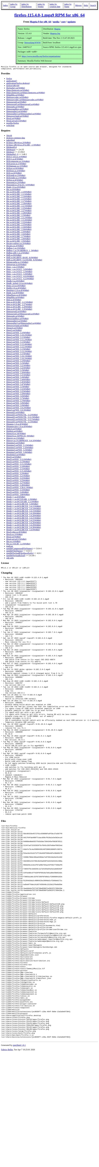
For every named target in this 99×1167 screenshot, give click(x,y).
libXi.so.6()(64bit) (14, 174)
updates (71, 21)
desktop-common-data (15, 139)
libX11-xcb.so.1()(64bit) (16, 157)
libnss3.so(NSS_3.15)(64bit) (18, 354)
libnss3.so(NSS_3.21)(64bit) (18, 366)
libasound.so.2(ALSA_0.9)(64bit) (20, 185)
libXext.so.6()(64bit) (15, 169)
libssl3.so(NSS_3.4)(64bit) (17, 493)
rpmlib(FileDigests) (14, 552)
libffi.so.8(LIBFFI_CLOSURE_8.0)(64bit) (24, 261)
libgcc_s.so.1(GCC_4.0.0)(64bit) (20, 277)
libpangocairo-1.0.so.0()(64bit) (19, 427)
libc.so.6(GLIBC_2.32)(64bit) (18, 223)
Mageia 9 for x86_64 (40, 21)
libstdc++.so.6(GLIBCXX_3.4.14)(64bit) (23, 509)
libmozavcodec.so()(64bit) (17, 98)
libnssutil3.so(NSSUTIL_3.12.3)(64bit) (22, 418)
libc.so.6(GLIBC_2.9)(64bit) (18, 242)
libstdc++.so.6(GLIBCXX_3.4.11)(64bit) (23, 507)
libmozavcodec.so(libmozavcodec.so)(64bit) (24, 100)
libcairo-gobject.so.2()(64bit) (18, 244)
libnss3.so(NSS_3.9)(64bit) (17, 406)
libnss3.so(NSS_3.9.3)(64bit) (18, 411)
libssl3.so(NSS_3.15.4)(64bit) (18, 472)
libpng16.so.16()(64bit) (16, 434)
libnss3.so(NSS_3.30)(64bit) (18, 373)
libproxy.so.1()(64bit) (15, 439)
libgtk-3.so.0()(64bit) (15, 293)
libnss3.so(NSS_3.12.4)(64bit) (19, 345)
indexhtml (10, 141)
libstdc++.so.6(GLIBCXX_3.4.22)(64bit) (23, 521)
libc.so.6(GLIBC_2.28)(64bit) (18, 214)
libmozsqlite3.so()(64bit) (16, 112)
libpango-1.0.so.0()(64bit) (17, 425)
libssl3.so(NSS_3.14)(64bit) (18, 467)
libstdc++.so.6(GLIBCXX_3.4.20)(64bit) (23, 516)
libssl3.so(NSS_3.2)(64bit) (17, 474)
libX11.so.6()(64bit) (14, 160)
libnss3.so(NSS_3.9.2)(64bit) (18, 408)
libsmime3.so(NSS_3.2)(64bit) (19, 451)
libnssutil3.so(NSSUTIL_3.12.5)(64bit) (22, 420)
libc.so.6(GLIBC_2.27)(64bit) (18, 211)
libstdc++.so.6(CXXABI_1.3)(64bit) (21, 500)
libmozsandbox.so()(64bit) (17, 110)
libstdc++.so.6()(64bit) (15, 498)
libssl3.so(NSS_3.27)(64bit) (18, 483)
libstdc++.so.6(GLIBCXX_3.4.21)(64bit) (23, 519)
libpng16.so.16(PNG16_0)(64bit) (20, 437)
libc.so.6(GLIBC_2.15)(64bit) (18, 200)
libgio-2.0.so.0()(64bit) (16, 286)
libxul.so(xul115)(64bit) (16, 121)
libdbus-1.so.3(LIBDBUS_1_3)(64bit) (22, 251)
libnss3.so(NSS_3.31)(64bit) (18, 376)
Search (93, 5)
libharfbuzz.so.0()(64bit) (16, 296)
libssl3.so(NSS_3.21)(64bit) (18, 476)
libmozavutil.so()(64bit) (16, 103)
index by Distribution (26, 5)
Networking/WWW (32, 42)
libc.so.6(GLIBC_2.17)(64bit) (18, 202)
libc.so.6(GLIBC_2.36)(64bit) (18, 230)
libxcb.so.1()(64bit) (14, 535)
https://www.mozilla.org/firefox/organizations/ (41, 56)
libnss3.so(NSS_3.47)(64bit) (18, 385)
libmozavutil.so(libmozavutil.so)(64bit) (22, 105)
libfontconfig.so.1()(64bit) (17, 263)
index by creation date (55, 5)
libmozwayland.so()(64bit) (17, 117)
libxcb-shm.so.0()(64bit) (16, 533)
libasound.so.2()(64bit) (16, 183)
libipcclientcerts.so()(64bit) (17, 91)
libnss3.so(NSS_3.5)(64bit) (17, 387)
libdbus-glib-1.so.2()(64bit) (17, 254)
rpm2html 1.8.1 (19, 1137)
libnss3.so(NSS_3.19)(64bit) (18, 361)
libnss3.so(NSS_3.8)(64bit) (17, 404)
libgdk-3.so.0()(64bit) (15, 282)
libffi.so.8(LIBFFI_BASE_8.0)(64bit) (22, 258)
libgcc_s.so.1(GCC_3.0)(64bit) (19, 270)
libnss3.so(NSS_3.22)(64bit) (18, 368)
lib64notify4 (11, 148)
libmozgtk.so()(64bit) (15, 107)
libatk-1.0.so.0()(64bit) (15, 188)
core (63, 21)
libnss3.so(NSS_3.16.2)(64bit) (19, 359)
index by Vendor (41, 5)
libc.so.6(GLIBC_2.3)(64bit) (18, 216)
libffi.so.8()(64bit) (13, 256)
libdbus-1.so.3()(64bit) (15, 249)
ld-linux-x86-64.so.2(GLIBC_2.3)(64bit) (23, 146)
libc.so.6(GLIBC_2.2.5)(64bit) (19, 207)
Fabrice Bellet (7, 1142)
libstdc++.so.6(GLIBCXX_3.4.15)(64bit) (23, 512)
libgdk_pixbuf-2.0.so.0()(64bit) (19, 284)
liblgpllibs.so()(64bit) (15, 96)
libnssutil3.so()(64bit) (15, 413)
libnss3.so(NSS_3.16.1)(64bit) (19, 357)
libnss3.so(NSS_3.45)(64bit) (18, 383)
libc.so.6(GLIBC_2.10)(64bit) (18, 193)
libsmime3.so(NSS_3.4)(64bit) (19, 453)
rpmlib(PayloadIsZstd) (15, 556)
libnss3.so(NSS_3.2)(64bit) (17, 364)
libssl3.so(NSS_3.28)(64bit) (18, 486)
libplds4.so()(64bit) (14, 432)
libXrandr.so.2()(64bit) (15, 176)
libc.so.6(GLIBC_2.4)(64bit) (18, 232)
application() (11, 82)
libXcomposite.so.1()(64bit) (18, 162)
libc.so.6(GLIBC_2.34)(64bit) (18, 228)
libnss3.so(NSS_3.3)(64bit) (17, 371)
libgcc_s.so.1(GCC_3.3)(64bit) (19, 272)
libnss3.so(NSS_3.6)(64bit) (17, 397)
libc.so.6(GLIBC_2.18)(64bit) (18, 204)
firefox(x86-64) (12, 86)
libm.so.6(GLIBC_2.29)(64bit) (19, 307)
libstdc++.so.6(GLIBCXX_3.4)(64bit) (22, 505)
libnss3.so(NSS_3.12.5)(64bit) (19, 347)
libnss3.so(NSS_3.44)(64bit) (18, 380)
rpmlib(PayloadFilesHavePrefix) (20, 554)
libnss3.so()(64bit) (14, 331)
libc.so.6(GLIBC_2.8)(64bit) (18, 239)
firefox (9, 79)
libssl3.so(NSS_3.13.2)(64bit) (18, 465)
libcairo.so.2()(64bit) (15, 246)
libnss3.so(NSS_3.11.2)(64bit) (19, 340)
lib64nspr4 (10, 150)
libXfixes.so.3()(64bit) (15, 171)
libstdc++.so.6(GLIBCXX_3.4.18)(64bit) (23, 514)
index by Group (13, 5)
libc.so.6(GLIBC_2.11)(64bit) (18, 195)
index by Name (68, 5)
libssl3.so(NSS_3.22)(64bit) (18, 479)
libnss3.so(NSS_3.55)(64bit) (18, 392)
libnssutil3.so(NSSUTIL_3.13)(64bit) (22, 422)
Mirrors (78, 5)
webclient (10, 126)
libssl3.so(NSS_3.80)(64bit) (18, 495)
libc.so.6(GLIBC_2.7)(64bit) (18, 237)
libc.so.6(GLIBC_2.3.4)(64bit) (19, 221)
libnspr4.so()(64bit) (14, 329)
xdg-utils (10, 559)
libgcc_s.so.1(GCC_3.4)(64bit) (19, 275)
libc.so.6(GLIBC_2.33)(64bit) (18, 225)
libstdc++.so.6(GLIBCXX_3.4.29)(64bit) (23, 526)
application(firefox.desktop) (18, 84)
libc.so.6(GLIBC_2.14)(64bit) (18, 197)
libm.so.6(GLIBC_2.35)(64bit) (19, 310)
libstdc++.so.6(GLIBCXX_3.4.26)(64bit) (23, 523)
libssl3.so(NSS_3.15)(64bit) (18, 469)
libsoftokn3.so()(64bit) (15, 455)
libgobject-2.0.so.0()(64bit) (17, 291)
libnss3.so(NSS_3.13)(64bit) (18, 350)
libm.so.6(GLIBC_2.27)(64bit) (19, 305)
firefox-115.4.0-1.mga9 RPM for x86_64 (49, 15)
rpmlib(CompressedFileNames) (19, 549)
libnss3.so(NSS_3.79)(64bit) (18, 401)
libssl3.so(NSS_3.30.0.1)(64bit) (19, 488)
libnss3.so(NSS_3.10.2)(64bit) (19, 336)
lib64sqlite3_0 (12, 155)
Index (5, 5)
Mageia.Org (55, 33)
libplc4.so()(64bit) (14, 429)
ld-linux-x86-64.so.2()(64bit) (18, 143)
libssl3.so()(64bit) (13, 458)
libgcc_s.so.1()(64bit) (15, 268)
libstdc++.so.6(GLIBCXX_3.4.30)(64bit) (23, 528)
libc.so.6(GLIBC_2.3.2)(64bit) (19, 218)
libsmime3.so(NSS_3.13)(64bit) (19, 446)
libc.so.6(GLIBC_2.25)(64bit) (18, 209)
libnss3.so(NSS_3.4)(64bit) (17, 378)
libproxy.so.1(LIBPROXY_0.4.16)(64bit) (23, 441)
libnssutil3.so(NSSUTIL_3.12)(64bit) (22, 415)
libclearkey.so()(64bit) (15, 89)
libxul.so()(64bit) (13, 119)
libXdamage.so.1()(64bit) (17, 167)
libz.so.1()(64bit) (13, 542)
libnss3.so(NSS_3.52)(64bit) (18, 390)
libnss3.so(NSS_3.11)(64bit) (18, 338)
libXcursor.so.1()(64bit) (16, 164)
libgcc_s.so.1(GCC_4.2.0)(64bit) (20, 279)
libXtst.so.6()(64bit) (14, 181)
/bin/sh (9, 136)
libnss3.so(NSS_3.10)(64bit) (18, 333)
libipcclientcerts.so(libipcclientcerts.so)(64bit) (25, 93)
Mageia (57, 29)
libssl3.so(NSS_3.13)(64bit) (18, 462)
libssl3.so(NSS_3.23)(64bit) (18, 481)
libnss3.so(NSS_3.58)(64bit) (18, 394)
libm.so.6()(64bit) (13, 300)
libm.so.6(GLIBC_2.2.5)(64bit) (19, 303)
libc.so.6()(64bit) (13, 190)
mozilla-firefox (12, 124)
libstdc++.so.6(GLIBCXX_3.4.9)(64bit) (23, 530)
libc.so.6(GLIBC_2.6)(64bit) (18, 235)
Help (86, 5)
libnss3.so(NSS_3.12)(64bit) (18, 343)
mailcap (9, 547)
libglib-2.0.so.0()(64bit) (16, 289)
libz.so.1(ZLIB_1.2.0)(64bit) (18, 544)
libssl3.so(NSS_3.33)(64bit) (18, 491)
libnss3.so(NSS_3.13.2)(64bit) (19, 352)
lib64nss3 (10, 153)
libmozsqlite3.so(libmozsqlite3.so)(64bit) (23, 114)
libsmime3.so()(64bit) (15, 444)
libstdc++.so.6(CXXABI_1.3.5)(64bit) (22, 502)
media (56, 21)
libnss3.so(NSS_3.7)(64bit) (17, 399)
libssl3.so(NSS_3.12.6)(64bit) (18, 460)
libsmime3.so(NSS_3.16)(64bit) (19, 448)
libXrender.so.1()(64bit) (16, 178)
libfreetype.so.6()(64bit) (16, 265)
